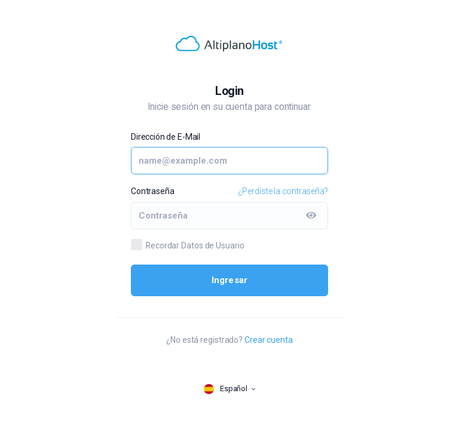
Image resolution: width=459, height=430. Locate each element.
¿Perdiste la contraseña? (283, 191)
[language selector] (229, 389)
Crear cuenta (268, 340)
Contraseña (153, 191)
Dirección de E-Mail (165, 137)
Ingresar (230, 280)
